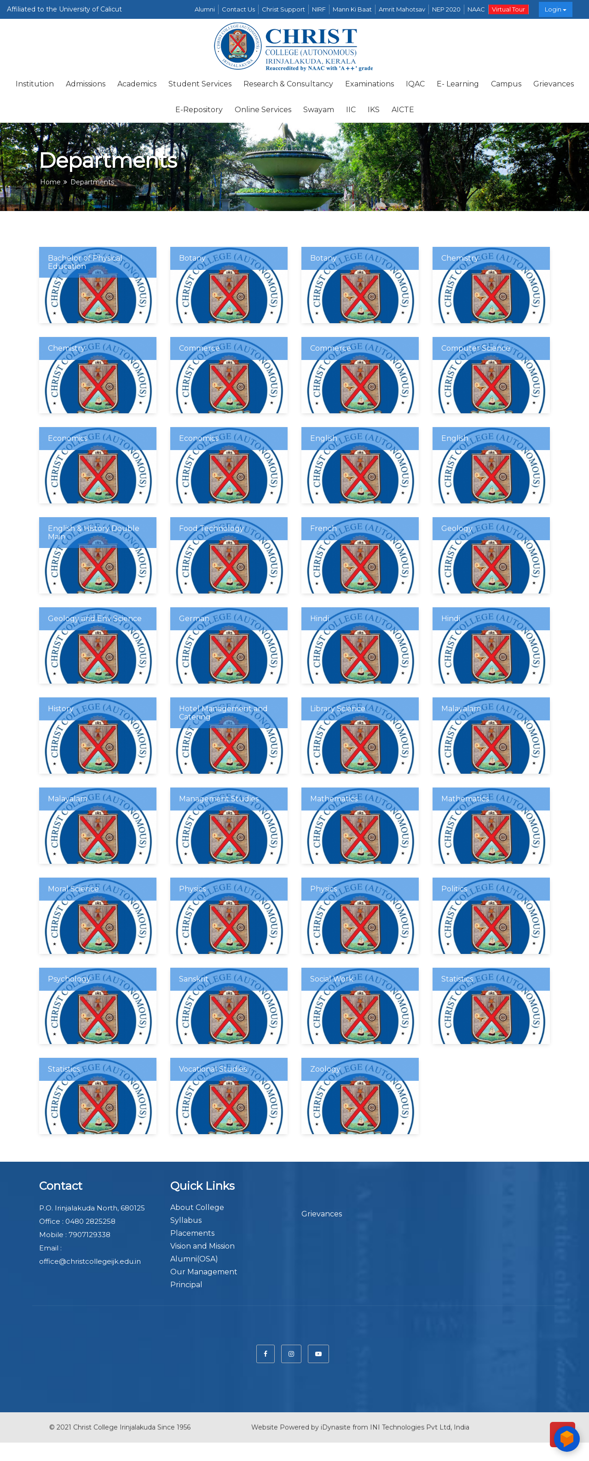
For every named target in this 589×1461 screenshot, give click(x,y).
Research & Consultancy (288, 84)
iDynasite (336, 1419)
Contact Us (238, 9)
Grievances (553, 84)
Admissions (85, 84)
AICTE (403, 109)
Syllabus (186, 1220)
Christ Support (283, 9)
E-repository (199, 109)
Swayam (318, 109)
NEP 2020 (446, 9)
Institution (35, 84)
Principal (186, 1284)
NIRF (319, 9)
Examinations (369, 84)
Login (555, 9)
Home (50, 182)
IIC (351, 109)
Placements (192, 1233)
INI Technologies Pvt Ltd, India (419, 1419)
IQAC (415, 84)
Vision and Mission (202, 1246)
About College (197, 1207)
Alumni (205, 9)
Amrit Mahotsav (402, 9)
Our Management (203, 1271)
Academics (136, 84)
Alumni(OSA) (194, 1259)
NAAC (476, 9)
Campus (506, 84)
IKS (374, 109)
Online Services (263, 109)
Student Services (199, 84)
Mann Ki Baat (352, 9)
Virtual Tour (508, 9)
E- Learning (458, 84)
